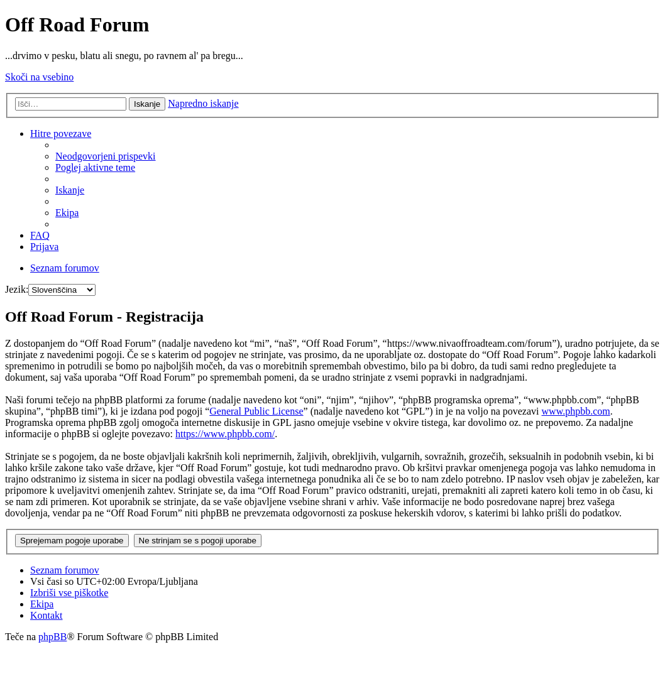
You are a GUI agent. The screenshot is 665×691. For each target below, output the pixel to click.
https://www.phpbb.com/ (225, 433)
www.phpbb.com (576, 411)
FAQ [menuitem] (40, 235)
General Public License (256, 411)
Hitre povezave (60, 133)
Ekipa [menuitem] (67, 212)
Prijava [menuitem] (44, 246)
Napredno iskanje (203, 103)
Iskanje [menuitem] (69, 190)
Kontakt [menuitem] (46, 615)
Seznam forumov (64, 570)
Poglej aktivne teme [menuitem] (95, 167)
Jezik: (16, 289)
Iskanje (147, 104)
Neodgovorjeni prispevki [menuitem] (105, 156)
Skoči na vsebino (39, 77)
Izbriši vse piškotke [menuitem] (69, 592)
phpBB (52, 636)
